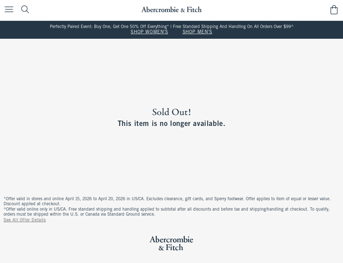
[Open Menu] (7, 10)
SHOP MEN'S (197, 32)
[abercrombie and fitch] (171, 9)
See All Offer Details (25, 220)
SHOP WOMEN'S (149, 32)
